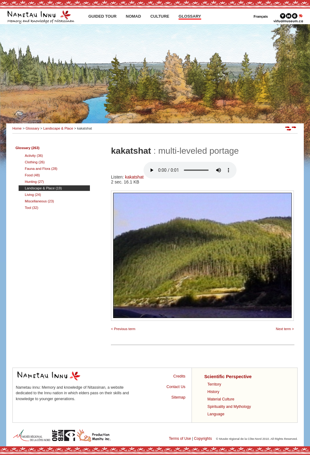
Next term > (285, 329)
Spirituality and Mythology (229, 406)
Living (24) (33, 195)
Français (261, 16)
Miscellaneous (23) (39, 201)
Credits (179, 376)
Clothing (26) (35, 162)
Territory (214, 384)
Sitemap (178, 397)
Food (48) (32, 175)
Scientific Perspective (228, 376)
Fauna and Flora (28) (41, 168)
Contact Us (175, 387)
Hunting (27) (34, 181)
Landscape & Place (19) (43, 188)
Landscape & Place (58, 128)
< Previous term (123, 329)
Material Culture (220, 399)
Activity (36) (34, 155)
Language (215, 414)
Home (17, 128)
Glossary (32, 128)
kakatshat (181, 176)
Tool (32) (31, 208)
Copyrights (203, 438)
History (213, 392)
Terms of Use (180, 438)
